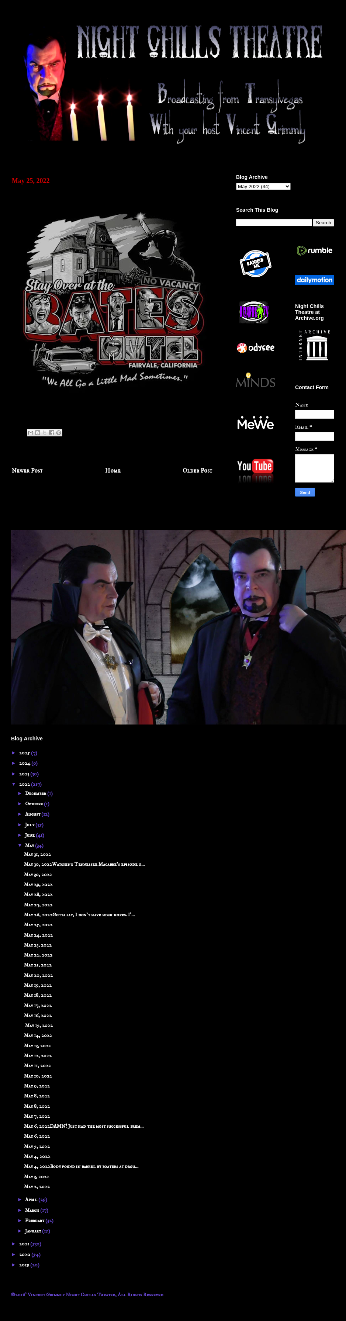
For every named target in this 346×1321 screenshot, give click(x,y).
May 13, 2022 (37, 1045)
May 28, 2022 (38, 894)
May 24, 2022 (38, 935)
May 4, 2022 (37, 1156)
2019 (24, 1265)
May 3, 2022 (36, 1176)
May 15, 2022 (38, 1025)
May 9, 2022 (37, 1086)
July (30, 825)
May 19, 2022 (38, 985)
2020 (25, 1254)
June (30, 835)
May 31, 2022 (37, 854)
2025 (25, 753)
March (32, 1210)
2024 (25, 763)
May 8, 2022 (37, 1096)
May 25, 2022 (38, 924)
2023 (24, 774)
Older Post (197, 471)
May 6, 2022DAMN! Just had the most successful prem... (83, 1126)
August (33, 814)
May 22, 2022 (38, 955)
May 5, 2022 (37, 1146)
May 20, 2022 (38, 975)
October (34, 803)
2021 (24, 1244)
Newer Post (27, 471)
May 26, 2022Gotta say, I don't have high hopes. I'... (79, 915)
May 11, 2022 (37, 1065)
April (31, 1199)
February (35, 1220)
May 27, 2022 (38, 905)
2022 (25, 784)
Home (113, 471)
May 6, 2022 (37, 1136)
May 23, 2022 (38, 945)
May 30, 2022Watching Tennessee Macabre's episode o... (84, 864)
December (36, 793)
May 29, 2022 (38, 884)
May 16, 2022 (38, 1015)
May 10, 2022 (38, 1076)
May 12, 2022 (38, 1055)
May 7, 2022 (37, 1116)
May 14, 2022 (38, 1035)
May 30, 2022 (38, 874)
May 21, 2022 (38, 965)
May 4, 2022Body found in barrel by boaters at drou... (81, 1166)
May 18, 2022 (38, 995)
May (30, 845)
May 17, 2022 (38, 1005)
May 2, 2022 (37, 1186)
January (33, 1231)
